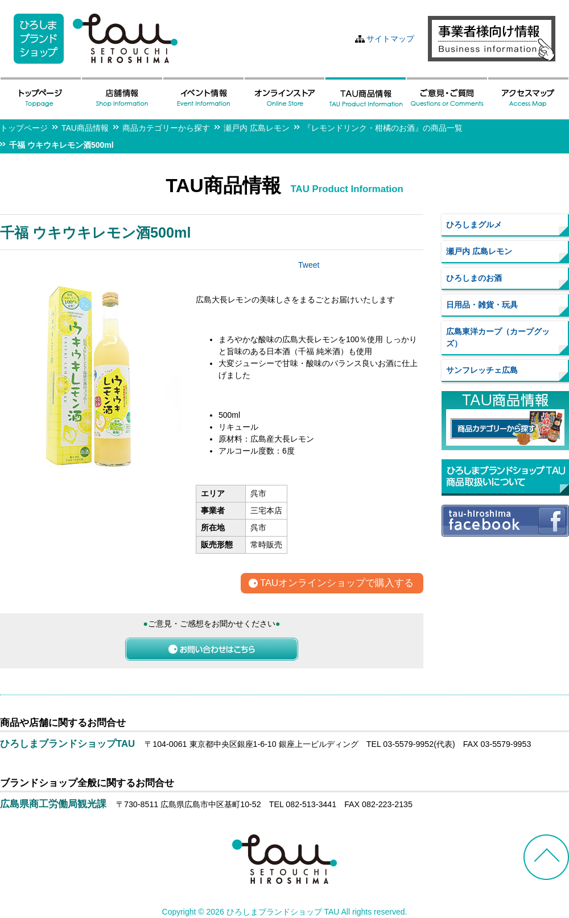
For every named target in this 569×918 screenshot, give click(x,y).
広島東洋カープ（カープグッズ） (498, 337)
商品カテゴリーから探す (166, 127)
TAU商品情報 (85, 127)
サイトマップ (390, 38)
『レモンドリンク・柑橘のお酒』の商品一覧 (383, 127)
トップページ (24, 127)
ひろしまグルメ (474, 224)
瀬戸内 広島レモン (257, 127)
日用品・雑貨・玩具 (482, 304)
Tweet (308, 264)
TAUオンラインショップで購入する (337, 583)
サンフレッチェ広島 (482, 370)
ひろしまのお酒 (474, 278)
